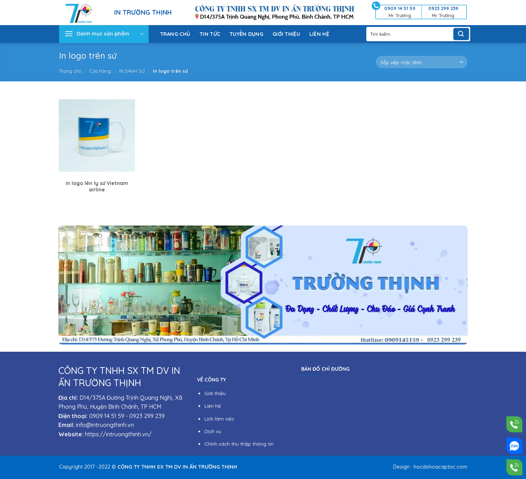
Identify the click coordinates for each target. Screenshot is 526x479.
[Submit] (461, 34)
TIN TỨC (209, 34)
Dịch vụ (212, 431)
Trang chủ (70, 71)
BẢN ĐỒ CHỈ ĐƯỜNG (325, 369)
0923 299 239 (147, 415)
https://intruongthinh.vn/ (118, 434)
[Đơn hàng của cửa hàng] (421, 62)
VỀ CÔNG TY (211, 379)
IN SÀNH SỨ (132, 71)
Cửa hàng (100, 71)
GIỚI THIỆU (286, 34)
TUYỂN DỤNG (246, 34)
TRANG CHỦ (175, 34)
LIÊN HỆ (319, 34)
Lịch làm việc (219, 419)
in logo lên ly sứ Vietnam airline (97, 186)
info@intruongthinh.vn (105, 424)
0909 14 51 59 (106, 415)
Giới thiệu (215, 393)
